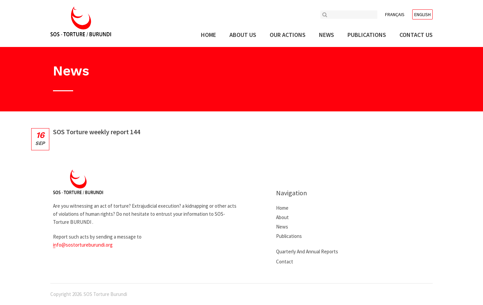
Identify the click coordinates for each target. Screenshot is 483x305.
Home (208, 35)
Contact (284, 261)
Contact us (416, 35)
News (326, 35)
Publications (366, 35)
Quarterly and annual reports (307, 251)
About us (242, 35)
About (282, 217)
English (422, 14)
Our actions (288, 35)
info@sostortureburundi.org (83, 245)
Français (395, 14)
